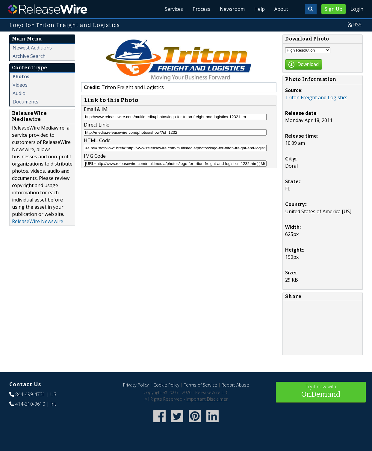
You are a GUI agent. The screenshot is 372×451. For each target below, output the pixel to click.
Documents (25, 101)
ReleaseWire (47, 9)
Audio (19, 93)
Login (356, 9)
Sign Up (333, 9)
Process (201, 9)
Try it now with (321, 391)
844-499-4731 (30, 394)
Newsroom (232, 9)
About (281, 9)
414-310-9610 (30, 404)
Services (174, 9)
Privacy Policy (136, 385)
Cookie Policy (166, 385)
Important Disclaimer (207, 399)
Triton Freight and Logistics (316, 97)
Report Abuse (235, 385)
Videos (20, 85)
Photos (21, 76)
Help (259, 9)
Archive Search (29, 56)
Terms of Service (200, 385)
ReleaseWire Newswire (37, 221)
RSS (357, 24)
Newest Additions (32, 47)
